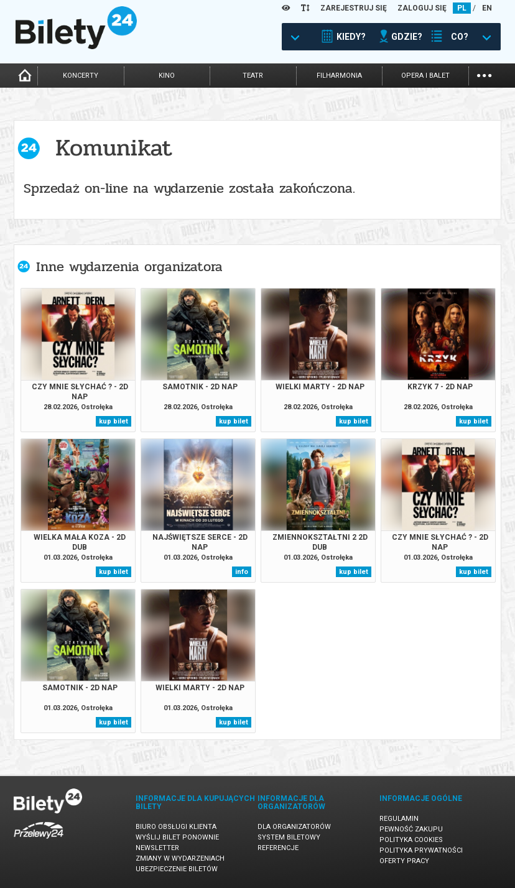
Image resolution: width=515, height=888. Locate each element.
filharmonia (339, 76)
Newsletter (157, 848)
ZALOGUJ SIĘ (422, 8)
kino (167, 76)
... (484, 74)
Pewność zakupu (411, 829)
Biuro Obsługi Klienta (176, 827)
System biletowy (289, 837)
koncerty (80, 76)
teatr (253, 76)
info (241, 572)
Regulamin (399, 819)
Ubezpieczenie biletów (177, 869)
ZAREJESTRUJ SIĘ (353, 8)
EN (487, 8)
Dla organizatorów (294, 827)
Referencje (278, 848)
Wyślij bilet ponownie (177, 837)
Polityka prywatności (421, 850)
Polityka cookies (411, 840)
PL (461, 8)
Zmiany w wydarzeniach (180, 858)
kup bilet (113, 421)
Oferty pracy (404, 861)
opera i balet (425, 76)
